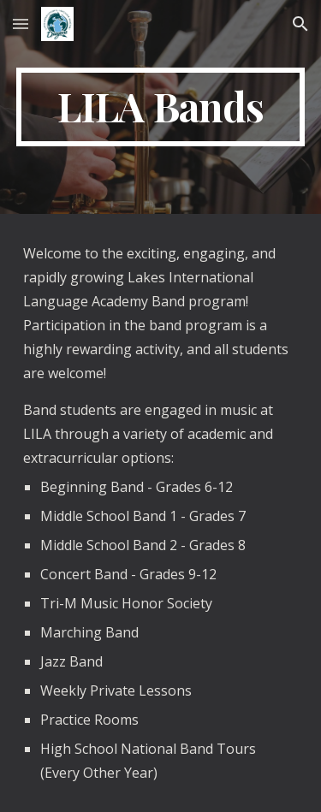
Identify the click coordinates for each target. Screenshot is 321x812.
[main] (161, 107)
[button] (20, 23)
